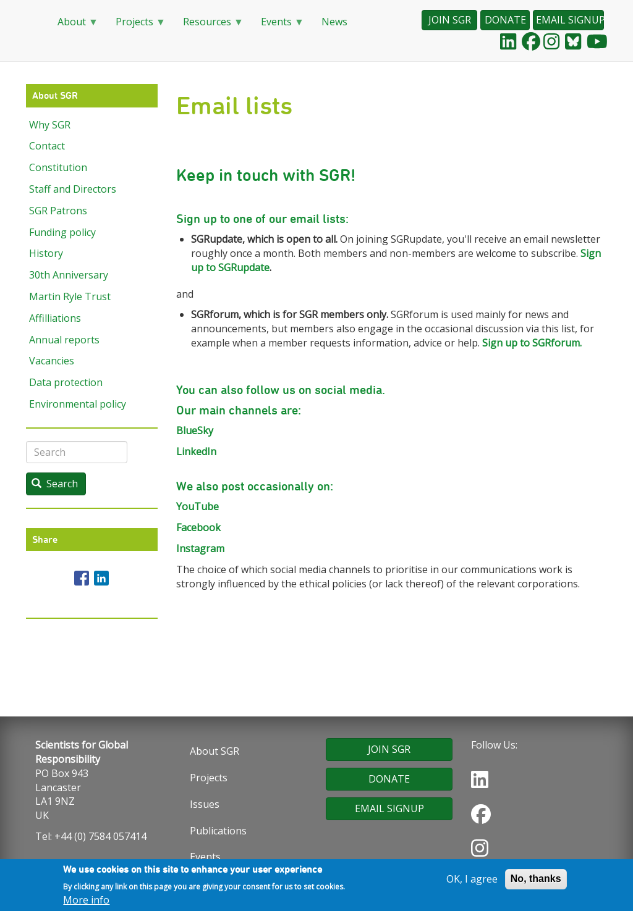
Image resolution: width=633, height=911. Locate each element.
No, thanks (536, 880)
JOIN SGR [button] (449, 20)
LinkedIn (196, 451)
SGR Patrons (58, 210)
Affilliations (55, 318)
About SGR (214, 751)
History (46, 253)
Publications (218, 831)
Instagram (200, 548)
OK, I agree (472, 880)
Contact (47, 146)
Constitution (58, 167)
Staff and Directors (72, 189)
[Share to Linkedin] (101, 578)
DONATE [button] (505, 20)
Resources (208, 25)
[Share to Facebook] (81, 578)
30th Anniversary (68, 275)
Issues (204, 804)
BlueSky (194, 430)
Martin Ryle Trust (70, 296)
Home (32, 22)
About (73, 25)
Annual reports (64, 339)
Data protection (66, 382)
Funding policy (62, 232)
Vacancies (51, 360)
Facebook (198, 527)
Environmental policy (77, 404)
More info (86, 902)
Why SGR (49, 125)
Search (55, 483)
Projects (136, 25)
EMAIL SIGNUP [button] (570, 20)
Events (277, 25)
